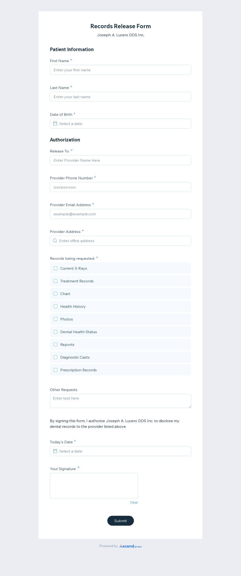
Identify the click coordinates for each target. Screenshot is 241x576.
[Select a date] (123, 123)
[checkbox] (120, 269)
